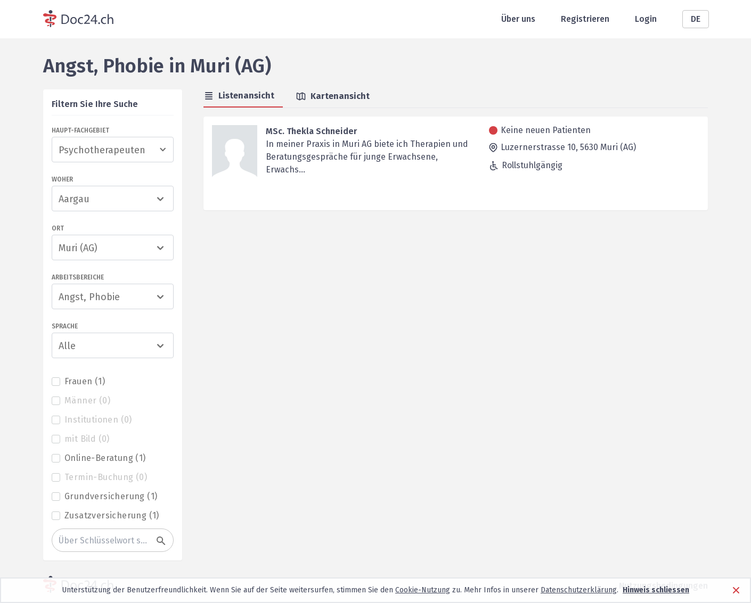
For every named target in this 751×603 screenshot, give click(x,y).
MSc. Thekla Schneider (311, 131)
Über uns (518, 19)
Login (646, 19)
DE (695, 19)
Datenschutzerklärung (579, 589)
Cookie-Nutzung (422, 589)
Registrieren (585, 19)
